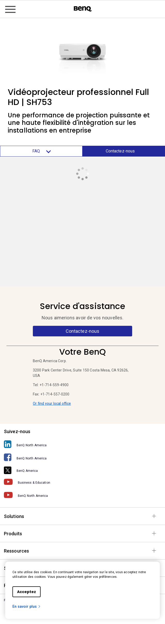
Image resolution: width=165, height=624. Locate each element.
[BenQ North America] (82, 444)
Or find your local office (52, 403)
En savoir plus (26, 606)
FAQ (41, 151)
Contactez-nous (120, 151)
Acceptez (26, 591)
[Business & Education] (82, 482)
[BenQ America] (82, 469)
